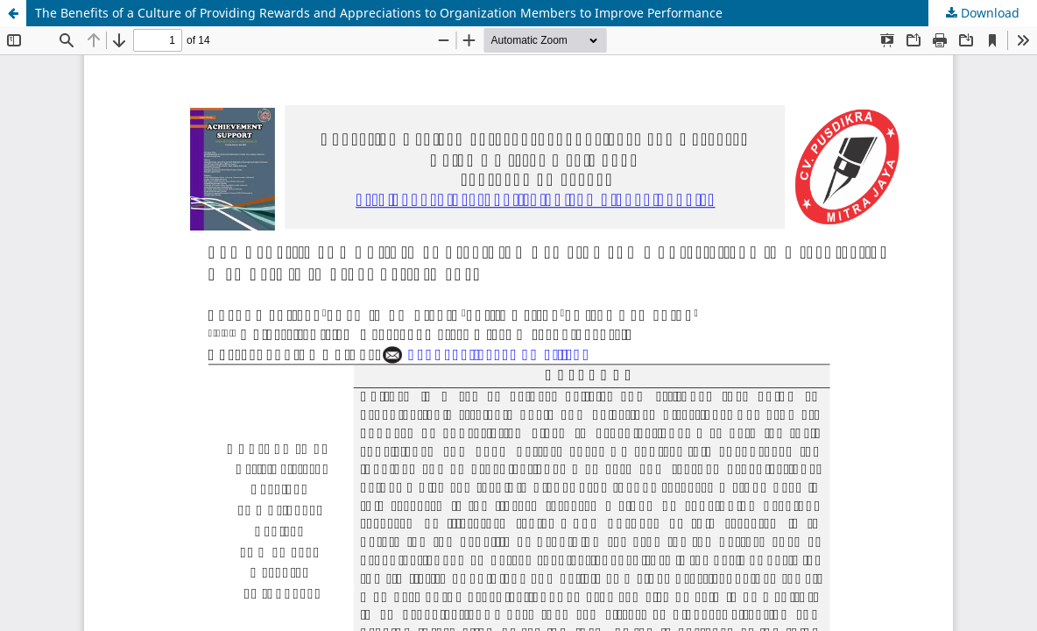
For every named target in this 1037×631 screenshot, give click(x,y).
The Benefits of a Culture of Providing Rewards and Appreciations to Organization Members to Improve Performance (379, 12)
